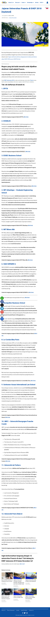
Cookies (17, 610)
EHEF (41, 2)
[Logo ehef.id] (4, 1)
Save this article (12, 17)
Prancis (32, 80)
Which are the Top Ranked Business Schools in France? (6, 597)
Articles (36, 2)
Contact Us (31, 610)
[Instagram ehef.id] (27, 612)
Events (24, 2)
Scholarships (30, 2)
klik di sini (27, 297)
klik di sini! (22, 564)
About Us (11, 2)
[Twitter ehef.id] (25, 612)
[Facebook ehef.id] (23, 612)
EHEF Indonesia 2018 (9, 80)
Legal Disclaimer (24, 610)
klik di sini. (26, 117)
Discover (17, 2)
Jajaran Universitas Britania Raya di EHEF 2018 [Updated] (30, 597)
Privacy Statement (11, 610)
